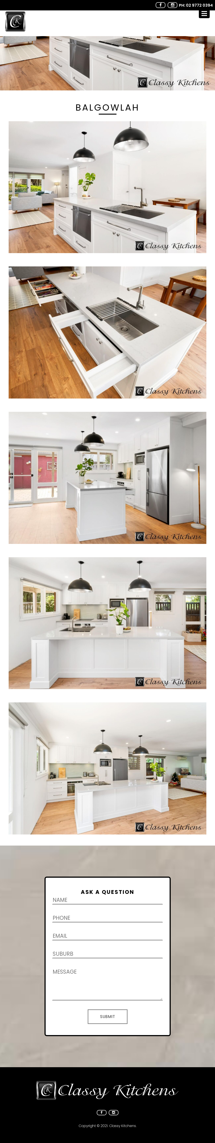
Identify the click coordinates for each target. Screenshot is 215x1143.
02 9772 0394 (199, 5)
